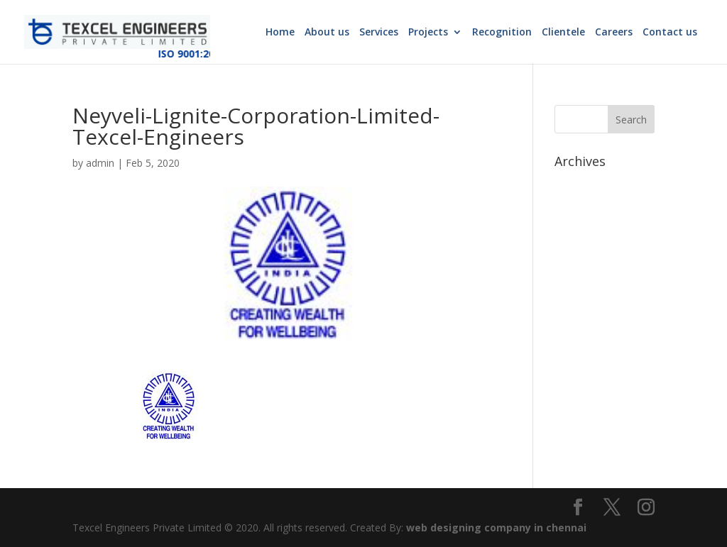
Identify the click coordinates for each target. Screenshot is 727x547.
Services (378, 32)
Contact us (670, 32)
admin (100, 163)
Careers (614, 32)
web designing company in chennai (496, 527)
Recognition (502, 32)
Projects (428, 32)
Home (280, 32)
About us (327, 32)
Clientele (563, 32)
